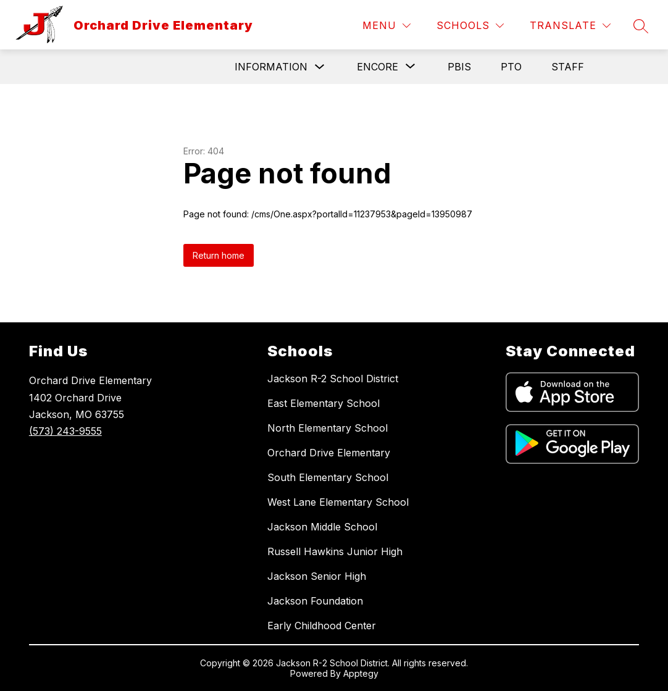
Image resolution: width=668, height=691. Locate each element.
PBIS (459, 67)
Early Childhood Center (321, 625)
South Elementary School (327, 477)
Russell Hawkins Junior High (335, 551)
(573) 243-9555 (65, 431)
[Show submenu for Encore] (377, 66)
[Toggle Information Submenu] (319, 67)
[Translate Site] (570, 25)
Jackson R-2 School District (332, 378)
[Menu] (386, 25)
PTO (511, 67)
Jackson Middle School (322, 527)
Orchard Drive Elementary (328, 452)
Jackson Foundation (315, 601)
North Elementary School (327, 428)
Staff (567, 67)
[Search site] (640, 26)
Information (271, 67)
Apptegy (360, 673)
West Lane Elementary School (338, 502)
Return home (218, 255)
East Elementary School (323, 403)
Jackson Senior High (316, 576)
